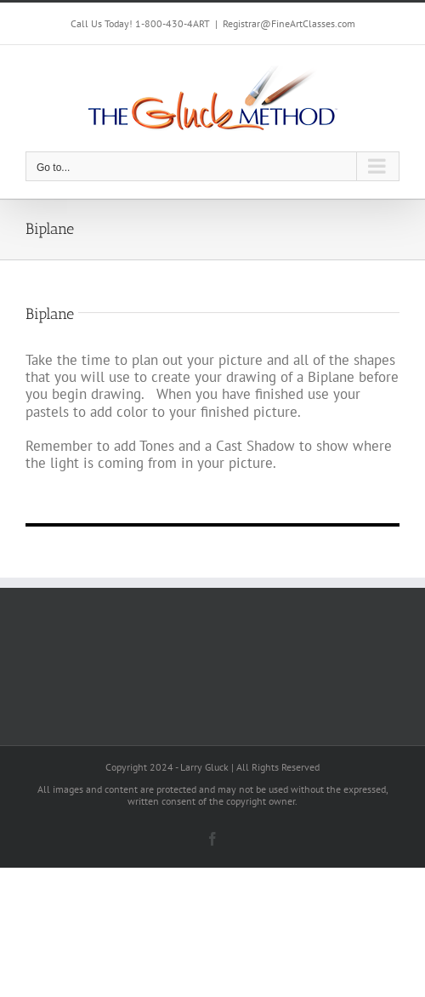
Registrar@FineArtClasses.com (289, 23)
